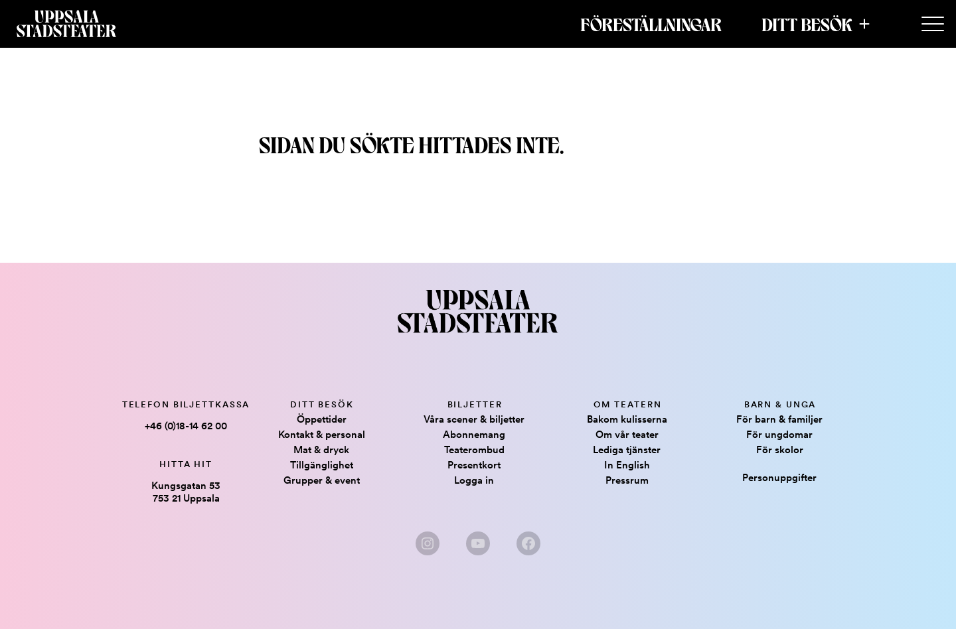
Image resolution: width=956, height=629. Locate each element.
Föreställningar (651, 24)
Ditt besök (806, 24)
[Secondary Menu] (933, 24)
